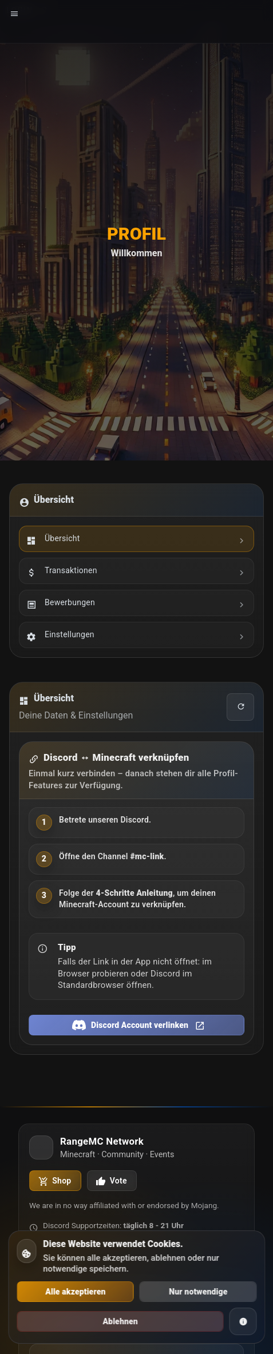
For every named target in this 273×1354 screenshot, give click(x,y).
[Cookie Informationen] (242, 1321)
